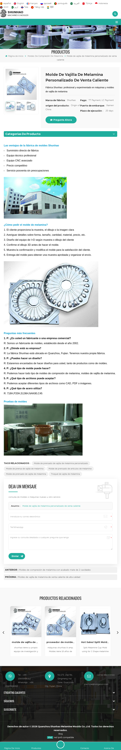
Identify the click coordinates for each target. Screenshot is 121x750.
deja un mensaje (60, 744)
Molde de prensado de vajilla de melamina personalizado (61, 463)
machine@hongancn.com (96, 684)
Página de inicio (14, 56)
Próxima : (11, 577)
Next (117, 632)
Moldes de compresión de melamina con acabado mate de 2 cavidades (55, 570)
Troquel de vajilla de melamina (65, 474)
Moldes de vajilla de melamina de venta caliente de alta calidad (49, 577)
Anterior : (11, 569)
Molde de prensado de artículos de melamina (70, 468)
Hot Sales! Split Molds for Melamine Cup (95, 642)
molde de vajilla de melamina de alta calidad (26, 642)
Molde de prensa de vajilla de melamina (24, 468)
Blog (60, 734)
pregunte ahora (61, 119)
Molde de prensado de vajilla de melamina (26, 474)
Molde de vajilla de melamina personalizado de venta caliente (51, 506)
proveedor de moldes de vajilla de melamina (60, 642)
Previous (3, 632)
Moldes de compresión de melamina (45, 56)
